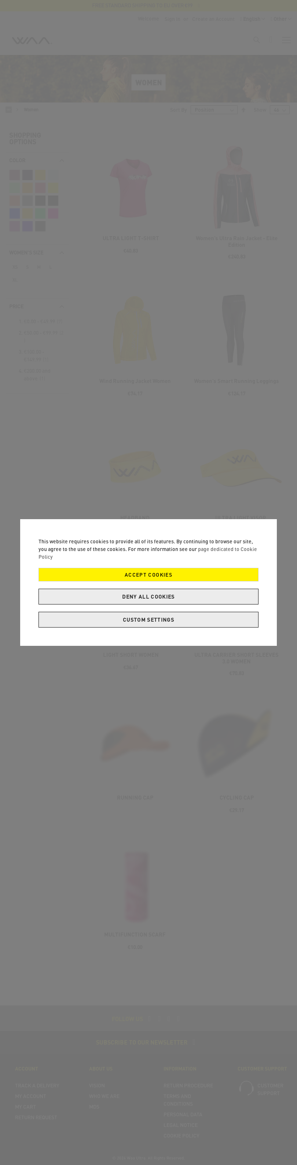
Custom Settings (148, 620)
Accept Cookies (148, 575)
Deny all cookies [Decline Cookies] (148, 596)
